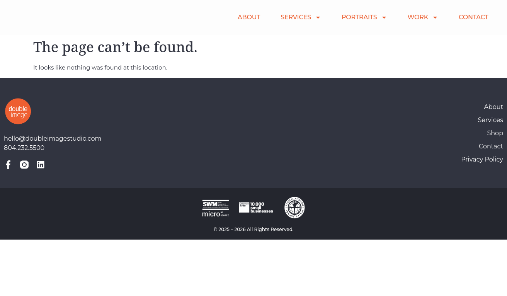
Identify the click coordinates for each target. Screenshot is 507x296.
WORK (423, 17)
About (493, 107)
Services (490, 120)
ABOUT (249, 17)
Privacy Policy (482, 159)
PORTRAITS (364, 17)
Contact (491, 146)
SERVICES (301, 17)
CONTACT (473, 17)
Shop (495, 133)
